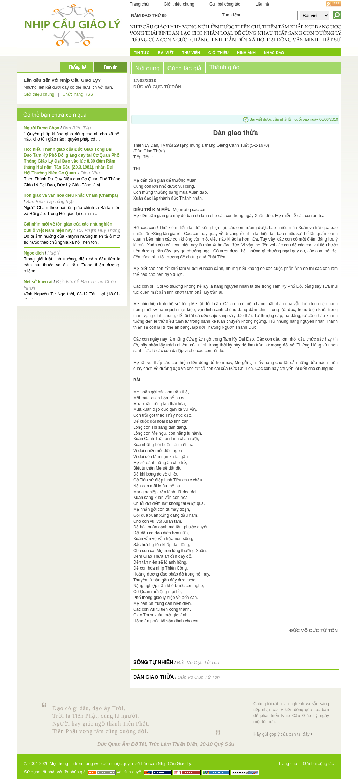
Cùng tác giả (184, 68)
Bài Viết (165, 53)
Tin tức (141, 53)
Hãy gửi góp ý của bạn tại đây (281, 734)
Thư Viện (191, 53)
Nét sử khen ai (38, 281)
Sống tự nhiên (153, 662)
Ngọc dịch (34, 253)
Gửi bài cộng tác (224, 4)
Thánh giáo (224, 67)
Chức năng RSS (78, 94)
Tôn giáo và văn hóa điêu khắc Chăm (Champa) (71, 195)
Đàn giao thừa (153, 677)
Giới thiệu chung (179, 4)
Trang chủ (139, 4)
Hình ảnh (246, 53)
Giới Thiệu (218, 53)
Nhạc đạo (274, 53)
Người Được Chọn (41, 128)
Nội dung (147, 68)
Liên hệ (263, 4)
